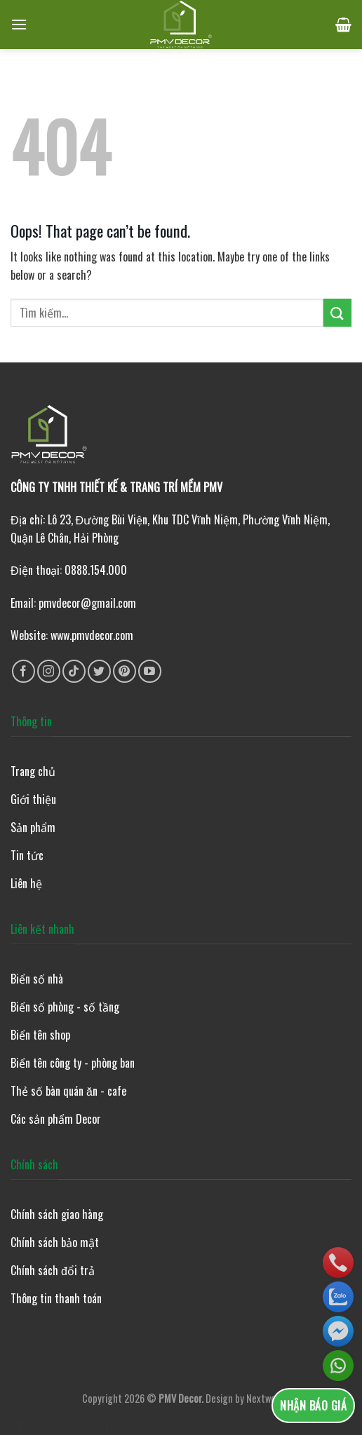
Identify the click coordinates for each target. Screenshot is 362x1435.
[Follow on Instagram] (48, 671)
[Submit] (337, 312)
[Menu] (19, 24)
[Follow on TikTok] (74, 671)
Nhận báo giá (313, 1405)
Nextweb (263, 1398)
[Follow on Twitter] (99, 671)
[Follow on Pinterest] (124, 671)
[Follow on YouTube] (149, 671)
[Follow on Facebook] (23, 671)
